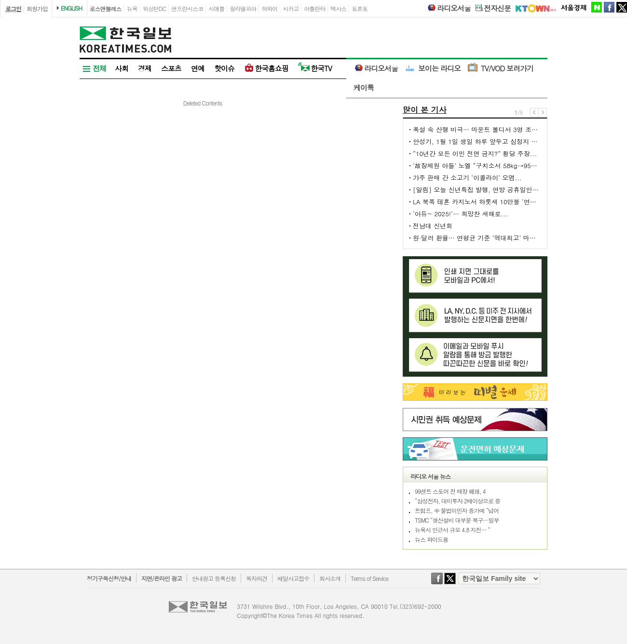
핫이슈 (224, 68)
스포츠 (171, 68)
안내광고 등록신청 (214, 578)
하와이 (269, 8)
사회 (121, 68)
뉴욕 (132, 8)
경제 (144, 68)
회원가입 (37, 8)
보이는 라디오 (433, 68)
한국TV (315, 68)
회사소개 (330, 578)
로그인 (13, 8)
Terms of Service (369, 578)
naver (596, 7)
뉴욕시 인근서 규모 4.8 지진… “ (452, 530)
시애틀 (216, 8)
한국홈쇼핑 (266, 68)
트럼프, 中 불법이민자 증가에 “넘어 (457, 510)
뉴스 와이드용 (431, 539)
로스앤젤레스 (106, 8)
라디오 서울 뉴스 (430, 476)
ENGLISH (71, 8)
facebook (609, 7)
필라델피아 (243, 8)
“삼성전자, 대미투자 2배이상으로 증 (457, 501)
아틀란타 (314, 8)
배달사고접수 (293, 578)
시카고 (291, 8)
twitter (621, 7)
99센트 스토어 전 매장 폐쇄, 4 (450, 491)
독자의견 (256, 578)
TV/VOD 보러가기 (500, 68)
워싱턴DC (154, 8)
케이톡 (364, 87)
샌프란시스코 (187, 8)
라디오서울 (448, 8)
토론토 (360, 8)
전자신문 (493, 8)
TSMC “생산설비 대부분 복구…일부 (457, 520)
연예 (197, 68)
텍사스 (338, 8)
